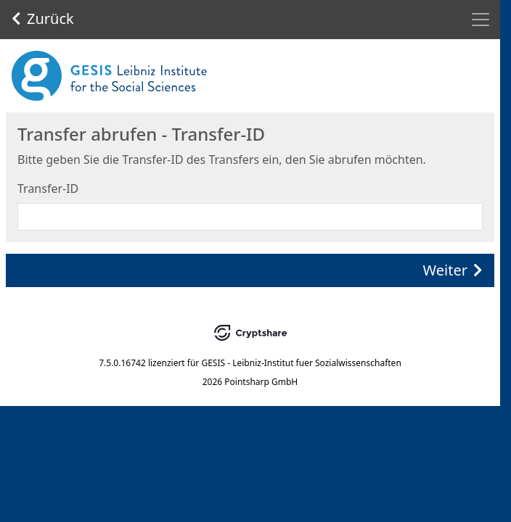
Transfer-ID (47, 188)
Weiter (453, 270)
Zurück (43, 18)
